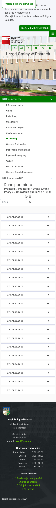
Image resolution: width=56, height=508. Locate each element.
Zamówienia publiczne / (29, 191)
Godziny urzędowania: (28, 448)
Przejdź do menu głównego (18, 3)
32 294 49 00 (19, 434)
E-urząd (28, 489)
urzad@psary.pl (23, 441)
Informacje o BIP (14, 178)
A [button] (14, 48)
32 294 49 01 (19, 437)
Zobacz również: (28, 473)
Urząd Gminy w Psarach (28, 53)
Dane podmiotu (13, 99)
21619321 (23, 499)
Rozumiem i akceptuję (35, 28)
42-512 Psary (19, 427)
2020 (48, 191)
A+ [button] (21, 48)
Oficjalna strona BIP (28, 485)
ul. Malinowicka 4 (19, 424)
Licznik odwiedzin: (10, 499)
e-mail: (19, 441)
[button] (36, 48)
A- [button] (29, 48)
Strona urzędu (28, 481)
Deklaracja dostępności (28, 478)
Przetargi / (10, 188)
